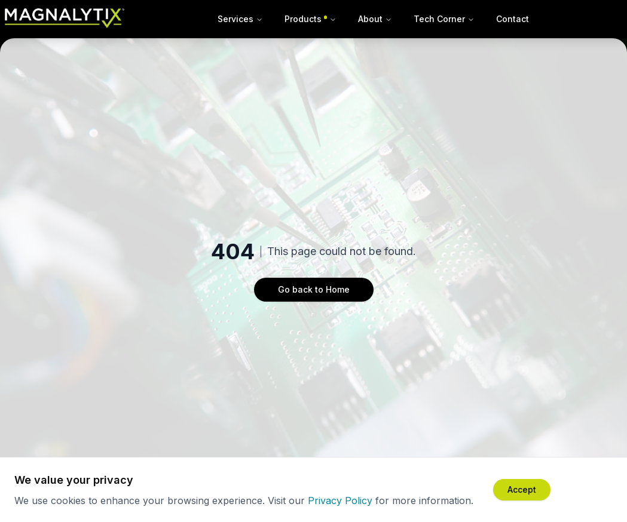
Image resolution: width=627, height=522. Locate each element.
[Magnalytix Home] (64, 19)
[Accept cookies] (521, 489)
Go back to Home (314, 289)
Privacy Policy (340, 500)
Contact (512, 19)
